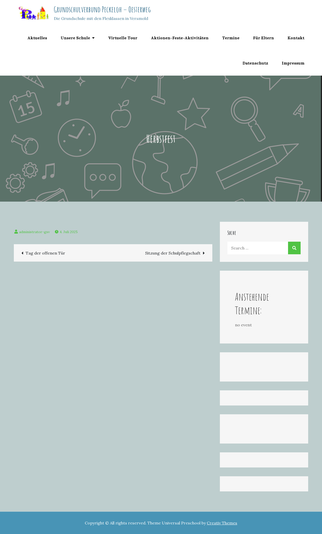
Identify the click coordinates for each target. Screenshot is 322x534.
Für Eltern (263, 37)
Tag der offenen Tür (45, 253)
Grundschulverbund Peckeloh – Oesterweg (102, 9)
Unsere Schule (75, 37)
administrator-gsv (34, 232)
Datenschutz (255, 63)
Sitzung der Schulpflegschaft (172, 253)
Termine (230, 37)
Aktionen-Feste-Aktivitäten (180, 37)
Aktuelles (37, 37)
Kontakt (296, 37)
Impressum (293, 63)
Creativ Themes (222, 522)
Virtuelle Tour (122, 37)
